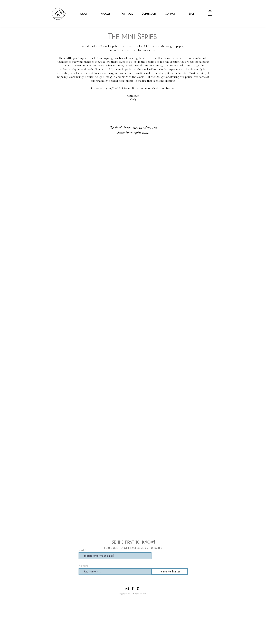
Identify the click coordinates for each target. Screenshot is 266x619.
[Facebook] (132, 589)
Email (81, 550)
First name (83, 566)
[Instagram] (127, 589)
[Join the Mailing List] (169, 571)
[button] (127, 13)
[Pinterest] (138, 589)
